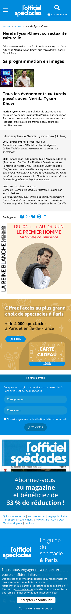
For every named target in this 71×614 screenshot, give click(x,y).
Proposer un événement (19, 519)
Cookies (29, 523)
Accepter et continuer (36, 600)
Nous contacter (36, 516)
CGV (53, 519)
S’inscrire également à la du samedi (36, 419)
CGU (61, 519)
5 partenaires (27, 585)
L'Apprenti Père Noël (22, 141)
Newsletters (42, 519)
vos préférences (24, 589)
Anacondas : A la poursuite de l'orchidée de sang (38, 159)
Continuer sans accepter (36, 608)
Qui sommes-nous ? (14, 516)
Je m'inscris (35, 427)
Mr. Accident (17, 186)
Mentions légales (12, 523)
